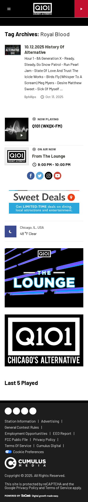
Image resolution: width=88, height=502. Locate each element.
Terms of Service (58, 487)
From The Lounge (48, 156)
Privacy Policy (27, 487)
